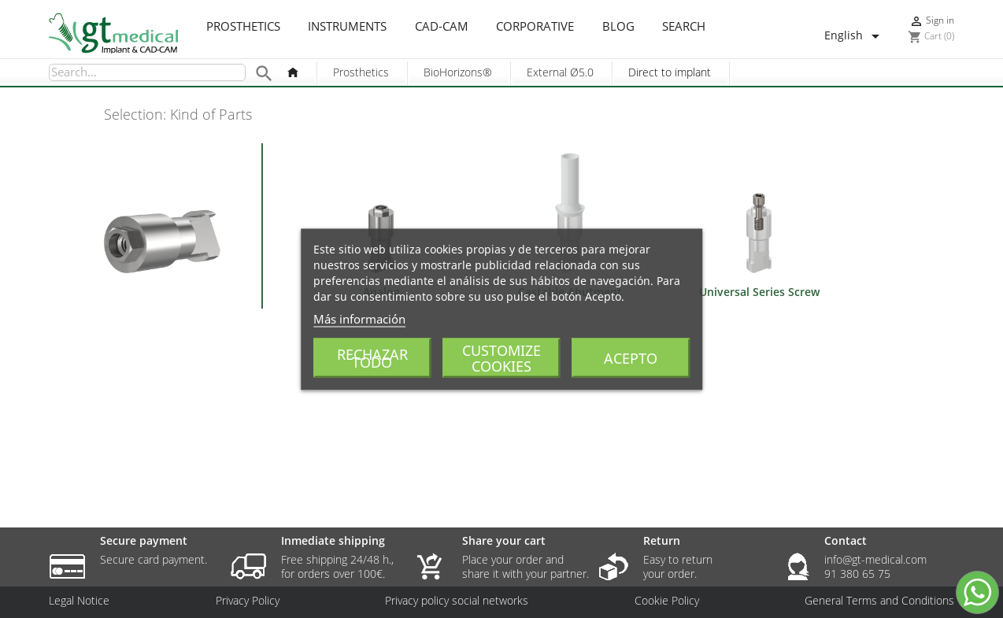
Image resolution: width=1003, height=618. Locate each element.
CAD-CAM (441, 27)
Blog (618, 27)
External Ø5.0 (560, 72)
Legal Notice (79, 601)
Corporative (535, 27)
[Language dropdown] (854, 36)
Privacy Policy (247, 601)
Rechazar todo (372, 357)
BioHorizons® (458, 72)
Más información (359, 318)
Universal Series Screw (759, 291)
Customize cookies (501, 357)
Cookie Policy (667, 601)
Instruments (347, 27)
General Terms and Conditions (879, 601)
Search (683, 27)
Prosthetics (243, 27)
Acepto (630, 357)
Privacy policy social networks (456, 601)
